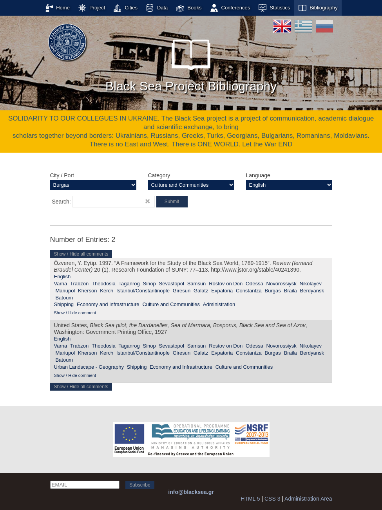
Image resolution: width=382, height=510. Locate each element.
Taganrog (129, 284)
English (62, 276)
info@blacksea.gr (191, 492)
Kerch (106, 291)
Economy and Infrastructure (108, 304)
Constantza (249, 291)
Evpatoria (222, 291)
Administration (219, 304)
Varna (60, 284)
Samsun (196, 284)
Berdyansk (312, 291)
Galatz (201, 291)
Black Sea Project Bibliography (191, 62)
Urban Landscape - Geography (89, 367)
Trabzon (79, 284)
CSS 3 (272, 499)
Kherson (87, 291)
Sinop (149, 284)
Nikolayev (311, 284)
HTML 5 (250, 499)
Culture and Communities (171, 304)
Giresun (182, 291)
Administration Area (308, 499)
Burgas (273, 291)
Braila (290, 291)
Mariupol (65, 291)
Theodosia (104, 284)
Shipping (64, 304)
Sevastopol (171, 284)
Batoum (64, 298)
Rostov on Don (226, 284)
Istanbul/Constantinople (143, 291)
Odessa (254, 284)
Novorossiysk (281, 284)
